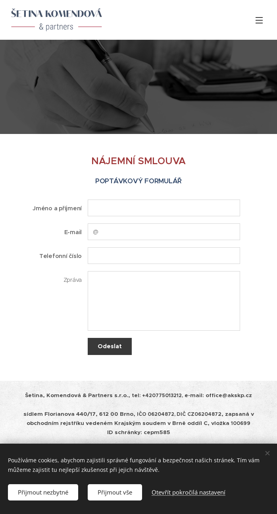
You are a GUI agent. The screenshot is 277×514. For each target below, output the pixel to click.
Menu (259, 20)
